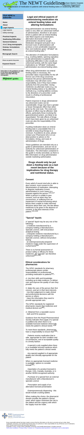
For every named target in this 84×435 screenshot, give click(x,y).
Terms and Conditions (12, 428)
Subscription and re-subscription (60, 428)
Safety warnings (8, 33)
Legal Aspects (8, 27)
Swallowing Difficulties (12, 39)
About (5, 25)
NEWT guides (10, 78)
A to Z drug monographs (12, 44)
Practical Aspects (9, 36)
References (7, 50)
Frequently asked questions (42, 428)
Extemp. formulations (11, 47)
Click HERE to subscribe (9, 16)
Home (5, 22)
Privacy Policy (23, 428)
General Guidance (10, 42)
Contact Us (31, 428)
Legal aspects (7, 30)
